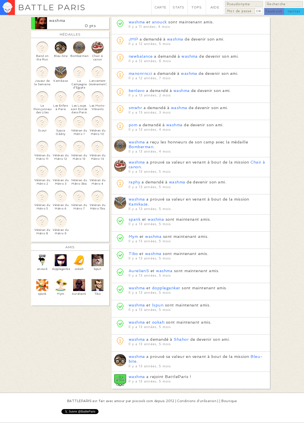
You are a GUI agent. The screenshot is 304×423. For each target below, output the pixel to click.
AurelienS (139, 270)
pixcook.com (142, 401)
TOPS (197, 7)
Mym (133, 236)
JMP (133, 39)
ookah (158, 322)
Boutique (229, 401)
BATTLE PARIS (52, 7)
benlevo (137, 90)
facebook (274, 11)
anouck (159, 22)
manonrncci (140, 73)
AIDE (214, 7)
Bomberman (141, 146)
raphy (134, 182)
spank (135, 219)
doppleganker (166, 288)
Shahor (181, 339)
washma (57, 20)
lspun (157, 305)
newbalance (141, 56)
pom (133, 125)
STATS (178, 7)
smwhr (135, 107)
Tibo (133, 253)
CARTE (160, 7)
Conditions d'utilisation (196, 401)
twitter (294, 11)
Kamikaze (138, 204)
